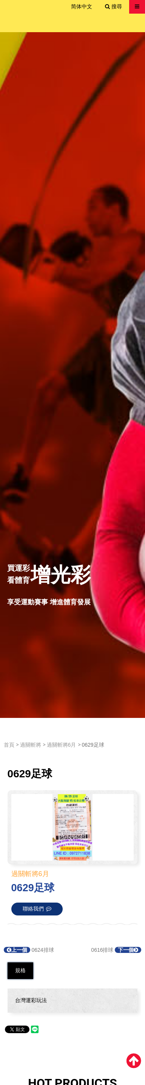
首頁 (9, 745)
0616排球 (116, 950)
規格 (20, 970)
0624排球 (29, 950)
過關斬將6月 (61, 745)
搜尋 (113, 6)
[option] (72, 375)
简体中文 (81, 6)
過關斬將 (30, 745)
